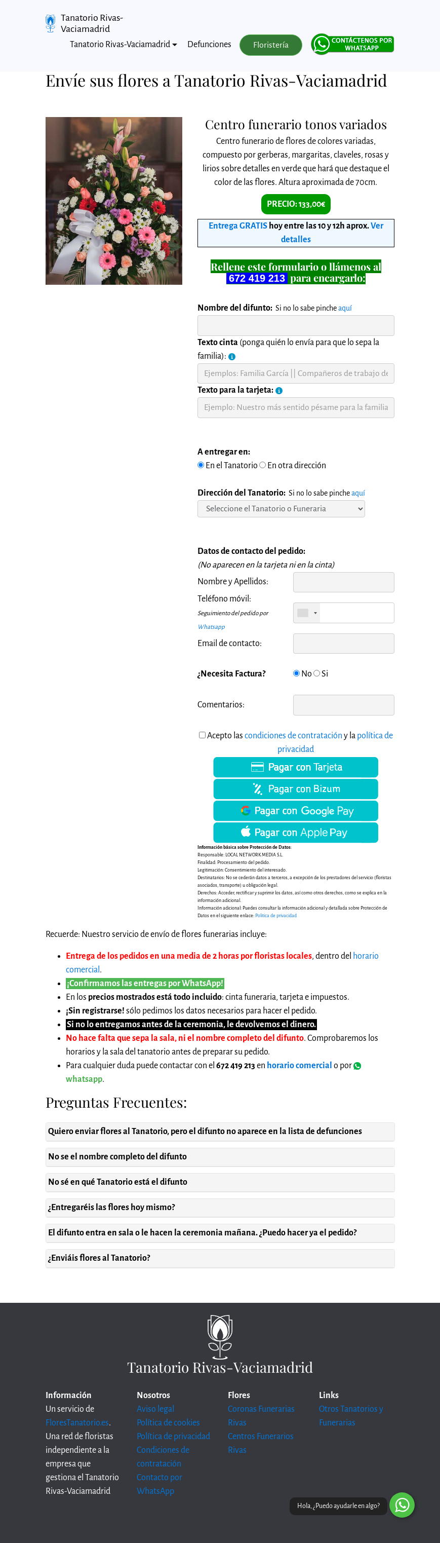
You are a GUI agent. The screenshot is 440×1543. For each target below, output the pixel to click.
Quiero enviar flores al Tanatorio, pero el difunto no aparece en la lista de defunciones (205, 1131)
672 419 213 (257, 278)
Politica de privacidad (276, 915)
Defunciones (209, 44)
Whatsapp (211, 627)
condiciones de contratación (293, 735)
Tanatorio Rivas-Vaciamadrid (92, 23)
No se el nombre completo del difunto (117, 1156)
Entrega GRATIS (238, 226)
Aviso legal (155, 1409)
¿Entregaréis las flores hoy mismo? (111, 1207)
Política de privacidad (173, 1436)
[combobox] (307, 612)
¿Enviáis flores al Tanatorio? (99, 1258)
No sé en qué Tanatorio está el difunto (117, 1182)
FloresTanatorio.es (77, 1422)
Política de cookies (168, 1422)
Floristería (271, 45)
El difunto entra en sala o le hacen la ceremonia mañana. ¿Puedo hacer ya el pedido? (202, 1232)
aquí (345, 308)
